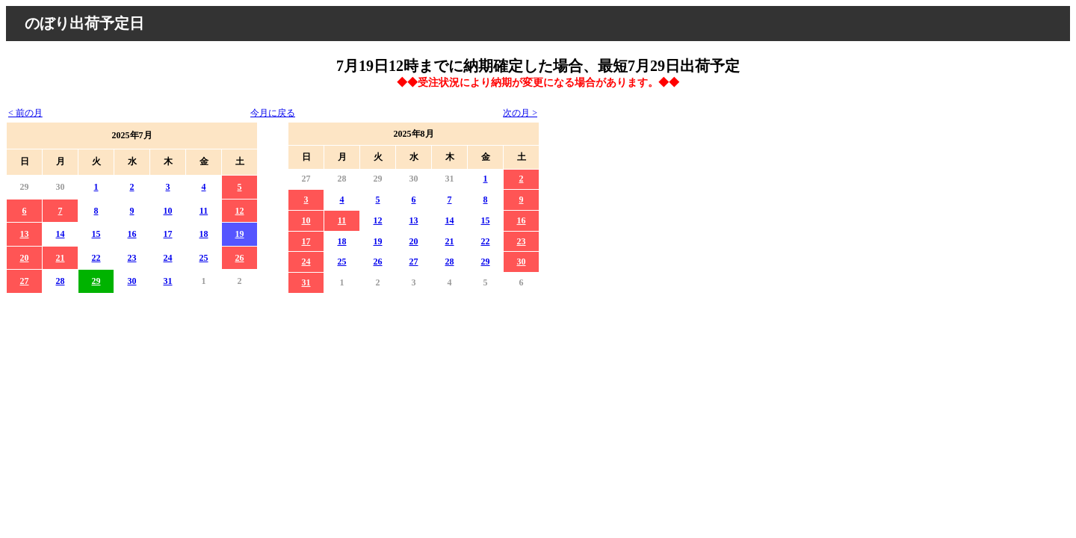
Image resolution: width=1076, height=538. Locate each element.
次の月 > (520, 113)
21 (60, 258)
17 (168, 234)
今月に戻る (272, 113)
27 (24, 281)
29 (96, 281)
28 (60, 281)
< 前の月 (25, 113)
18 (204, 234)
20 (24, 258)
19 (239, 234)
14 (60, 234)
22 (96, 258)
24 (168, 258)
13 (24, 234)
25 (204, 258)
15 (96, 234)
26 (239, 258)
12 (239, 210)
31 (168, 281)
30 (132, 281)
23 (132, 258)
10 (168, 210)
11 (204, 210)
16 (132, 234)
